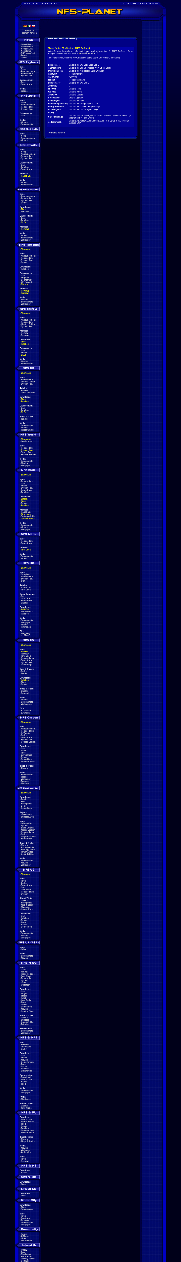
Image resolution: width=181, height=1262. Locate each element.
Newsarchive (27, 47)
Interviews (26, 1047)
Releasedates (27, 658)
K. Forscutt (26, 711)
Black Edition (27, 828)
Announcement (28, 71)
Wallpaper (25, 240)
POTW (24, 1250)
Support (25, 693)
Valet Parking (27, 430)
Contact (24, 1261)
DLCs (23, 222)
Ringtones (26, 627)
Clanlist (24, 57)
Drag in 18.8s (27, 1022)
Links (23, 1238)
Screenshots (27, 124)
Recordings (26, 665)
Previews (25, 1218)
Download (26, 1077)
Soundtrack (26, 84)
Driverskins (26, 1071)
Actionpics (26, 1152)
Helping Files (27, 1011)
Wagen (24, 499)
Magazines (26, 907)
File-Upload (26, 1241)
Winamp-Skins (28, 761)
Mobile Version (28, 830)
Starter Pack (27, 452)
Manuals (25, 211)
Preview (25, 293)
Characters (26, 890)
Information (26, 823)
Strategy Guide (28, 850)
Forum (24, 55)
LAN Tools (26, 1000)
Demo (24, 203)
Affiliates (25, 1236)
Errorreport (26, 1256)
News (23, 69)
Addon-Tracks (27, 1122)
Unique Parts (27, 909)
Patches (25, 269)
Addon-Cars (26, 1079)
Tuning (24, 419)
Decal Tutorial (27, 854)
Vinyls (24, 994)
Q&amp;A (25, 985)
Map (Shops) (27, 905)
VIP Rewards (27, 282)
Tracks (24, 353)
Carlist (24, 671)
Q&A (23, 581)
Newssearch (27, 49)
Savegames (26, 755)
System (24, 825)
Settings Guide (28, 516)
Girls (23, 887)
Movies (24, 299)
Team (23, 1252)
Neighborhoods (28, 836)
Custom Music (28, 518)
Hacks (24, 925)
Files (23, 209)
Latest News (27, 44)
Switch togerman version (29, 32)
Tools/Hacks (27, 612)
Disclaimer (26, 1254)
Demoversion (27, 1062)
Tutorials (25, 1024)
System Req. (27, 76)
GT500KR (25, 598)
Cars (23, 82)
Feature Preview (28, 454)
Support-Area (27, 817)
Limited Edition (28, 324)
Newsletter (26, 51)
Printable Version (57, 133)
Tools (23, 922)
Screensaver (27, 1209)
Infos (23, 881)
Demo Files (26, 759)
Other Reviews (28, 393)
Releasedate (27, 73)
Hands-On (26, 176)
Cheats (24, 284)
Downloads (26, 815)
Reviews (25, 229)
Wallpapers (26, 704)
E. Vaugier (26, 733)
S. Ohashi (25, 713)
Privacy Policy (28, 1259)
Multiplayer (26, 1099)
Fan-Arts (25, 781)
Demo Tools (26, 927)
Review (24, 333)
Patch (23, 751)
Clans (23, 983)
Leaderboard (27, 441)
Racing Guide (27, 847)
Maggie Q (25, 633)
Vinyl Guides (27, 852)
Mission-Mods (27, 1133)
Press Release (28, 974)
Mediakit (25, 783)
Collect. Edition (28, 742)
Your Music (26, 1108)
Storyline (25, 574)
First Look (26, 514)
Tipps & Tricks (28, 1141)
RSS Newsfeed (28, 53)
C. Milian (25, 636)
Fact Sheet (26, 976)
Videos (24, 91)
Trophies (25, 167)
